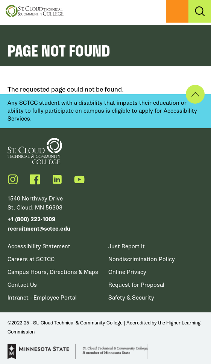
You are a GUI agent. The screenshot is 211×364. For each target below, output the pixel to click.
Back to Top (195, 94)
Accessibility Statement (39, 246)
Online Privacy (127, 272)
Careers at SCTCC (31, 259)
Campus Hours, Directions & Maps (53, 272)
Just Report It (126, 246)
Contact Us (22, 284)
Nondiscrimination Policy (141, 259)
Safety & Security (131, 297)
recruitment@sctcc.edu (39, 228)
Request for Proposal (136, 284)
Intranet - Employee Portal (42, 297)
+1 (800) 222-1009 (31, 219)
